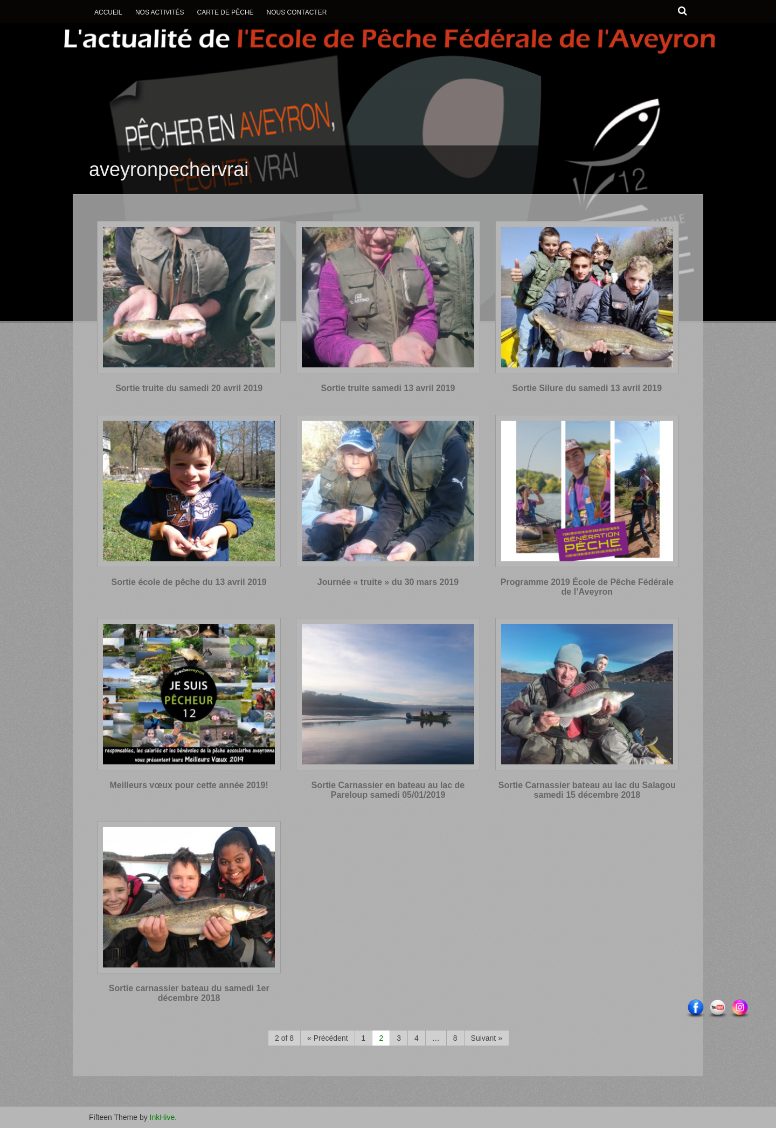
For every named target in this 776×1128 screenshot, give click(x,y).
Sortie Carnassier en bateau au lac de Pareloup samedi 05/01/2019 (388, 790)
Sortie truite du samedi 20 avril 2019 (188, 388)
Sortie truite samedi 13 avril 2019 (388, 388)
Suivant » (486, 1038)
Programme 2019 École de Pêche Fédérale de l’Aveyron (587, 586)
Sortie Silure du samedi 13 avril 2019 (587, 388)
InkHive (162, 1117)
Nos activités (159, 12)
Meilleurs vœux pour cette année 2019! (189, 785)
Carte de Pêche (225, 12)
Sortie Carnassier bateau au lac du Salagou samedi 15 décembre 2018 (587, 790)
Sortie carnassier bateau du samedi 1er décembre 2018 (189, 993)
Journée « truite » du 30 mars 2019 (388, 582)
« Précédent (327, 1038)
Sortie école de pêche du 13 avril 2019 (189, 582)
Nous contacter (297, 12)
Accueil (108, 12)
